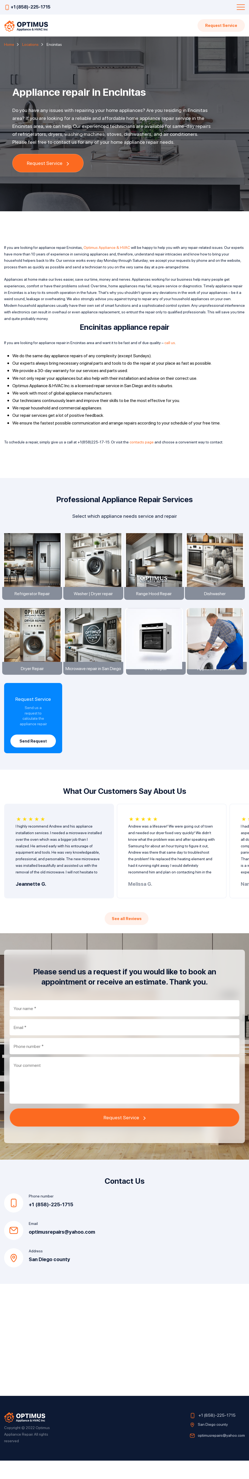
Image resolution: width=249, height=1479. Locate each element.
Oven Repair (155, 683)
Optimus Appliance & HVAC (107, 247)
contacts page (142, 441)
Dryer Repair (33, 683)
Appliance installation (215, 683)
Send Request (33, 756)
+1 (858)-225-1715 (30, 7)
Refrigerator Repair (33, 600)
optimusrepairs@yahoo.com (62, 1250)
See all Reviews (127, 937)
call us (169, 342)
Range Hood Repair (155, 600)
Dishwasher (216, 600)
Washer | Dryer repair (94, 600)
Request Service (221, 25)
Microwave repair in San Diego (94, 683)
